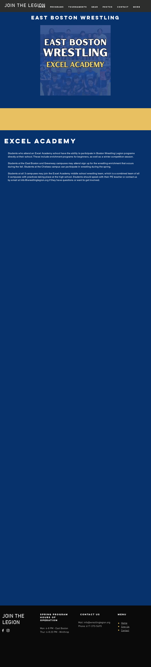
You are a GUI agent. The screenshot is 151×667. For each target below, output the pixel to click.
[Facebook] (3, 630)
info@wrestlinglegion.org (35, 180)
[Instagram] (8, 630)
